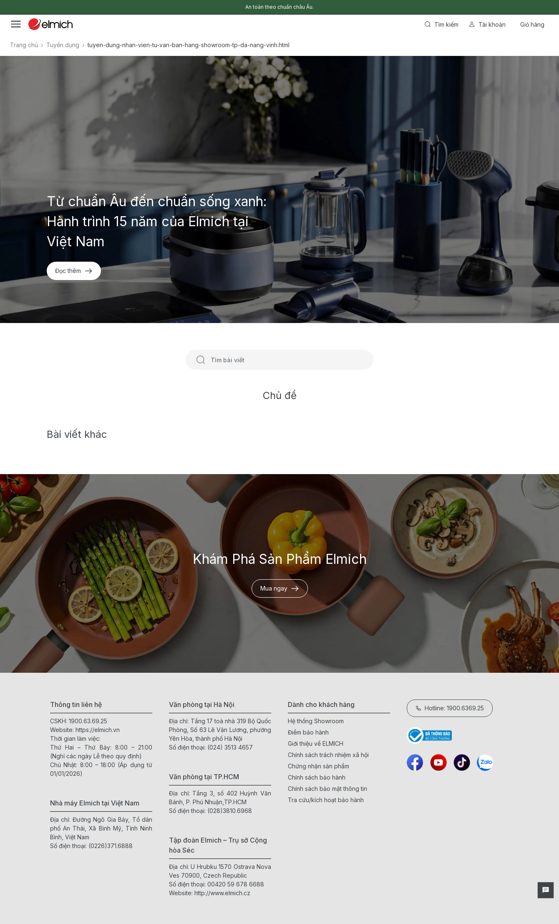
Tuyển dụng (62, 44)
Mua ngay (279, 588)
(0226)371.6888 (110, 845)
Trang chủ (24, 44)
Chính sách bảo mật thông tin (327, 788)
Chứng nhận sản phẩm (318, 766)
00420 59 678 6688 (235, 884)
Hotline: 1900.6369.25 (449, 708)
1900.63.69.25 (88, 721)
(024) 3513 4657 (230, 747)
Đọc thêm (74, 271)
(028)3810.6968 (229, 810)
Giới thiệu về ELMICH (315, 743)
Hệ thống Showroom (316, 721)
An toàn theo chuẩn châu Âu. (279, 7)
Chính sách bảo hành (316, 777)
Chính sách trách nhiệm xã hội (328, 754)
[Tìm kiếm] (201, 360)
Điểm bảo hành (308, 732)
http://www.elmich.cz (222, 892)
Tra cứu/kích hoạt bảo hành (326, 799)
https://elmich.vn (98, 729)
